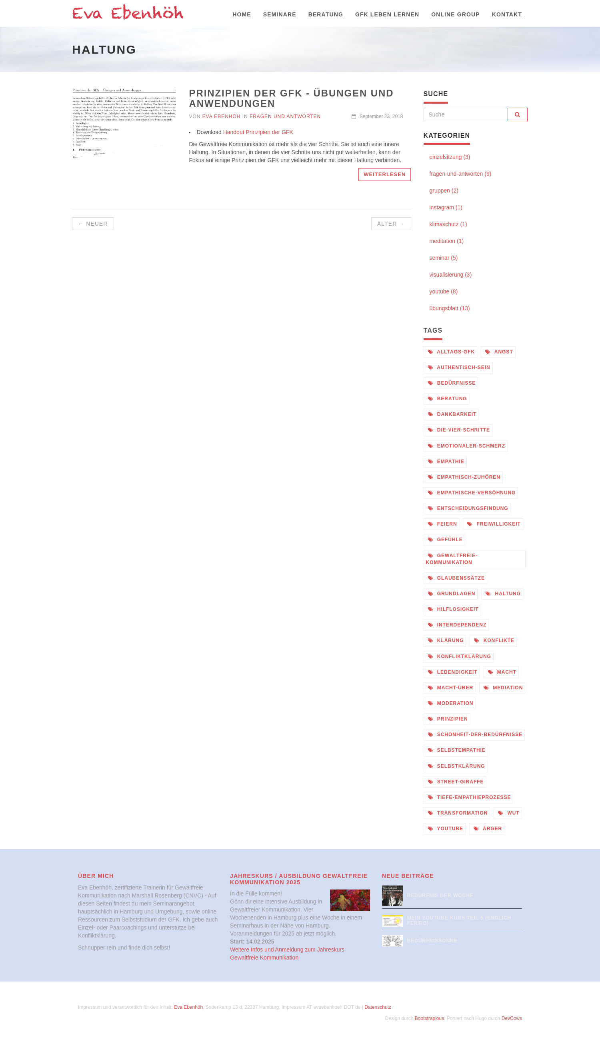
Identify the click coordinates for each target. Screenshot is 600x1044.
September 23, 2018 (377, 116)
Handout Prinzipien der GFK (258, 132)
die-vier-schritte (459, 430)
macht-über (451, 688)
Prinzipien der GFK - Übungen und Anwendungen (291, 98)
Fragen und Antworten (285, 116)
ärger (488, 828)
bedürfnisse (452, 383)
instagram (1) (446, 207)
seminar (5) (444, 258)
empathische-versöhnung (472, 493)
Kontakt (507, 14)
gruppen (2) (444, 190)
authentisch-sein (459, 367)
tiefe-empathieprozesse (469, 797)
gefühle (445, 539)
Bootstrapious (429, 1018)
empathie (446, 461)
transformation (458, 813)
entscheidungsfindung (468, 508)
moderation (451, 703)
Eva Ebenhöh (221, 116)
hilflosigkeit (453, 609)
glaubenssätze (456, 578)
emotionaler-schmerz (467, 446)
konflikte (494, 640)
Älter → (391, 224)
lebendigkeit (453, 672)
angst (499, 352)
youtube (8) (444, 291)
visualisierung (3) (451, 274)
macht (502, 672)
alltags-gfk (451, 352)
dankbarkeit (452, 414)
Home (241, 14)
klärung (446, 640)
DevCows (512, 1018)
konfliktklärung (459, 656)
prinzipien (448, 719)
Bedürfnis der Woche (440, 895)
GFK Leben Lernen (387, 14)
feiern (442, 524)
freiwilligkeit (493, 524)
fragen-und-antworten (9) (461, 174)
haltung (503, 593)
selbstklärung (456, 766)
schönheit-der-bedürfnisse (475, 734)
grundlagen (452, 593)
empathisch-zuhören (464, 477)
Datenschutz (377, 1007)
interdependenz (457, 625)
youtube (445, 828)
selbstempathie (457, 750)
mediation (503, 688)
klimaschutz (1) (448, 224)
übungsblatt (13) (450, 308)
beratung (447, 399)
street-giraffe (456, 782)
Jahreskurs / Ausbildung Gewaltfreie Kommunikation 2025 (299, 879)
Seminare (279, 14)
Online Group (455, 14)
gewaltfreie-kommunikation (452, 559)
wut (508, 813)
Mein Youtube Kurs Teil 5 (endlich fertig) (459, 920)
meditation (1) (447, 241)
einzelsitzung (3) (450, 157)
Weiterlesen (385, 174)
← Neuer (93, 224)
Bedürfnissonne (432, 941)
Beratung (325, 14)
